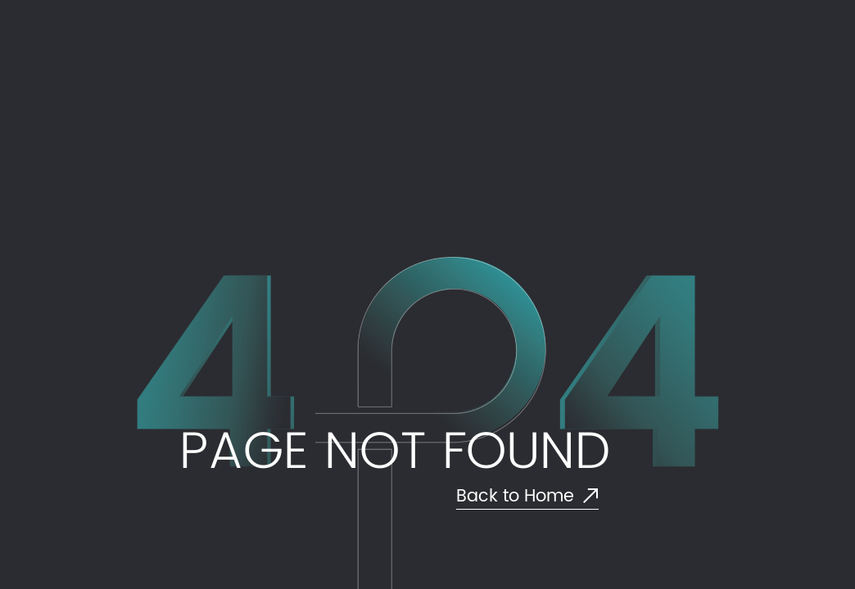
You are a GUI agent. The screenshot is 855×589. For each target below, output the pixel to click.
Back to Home (527, 497)
